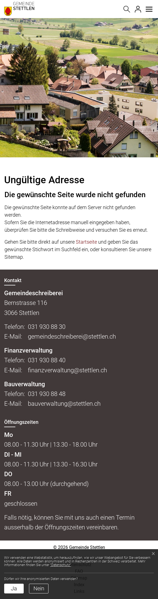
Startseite (86, 242)
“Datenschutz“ (60, 565)
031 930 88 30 (46, 326)
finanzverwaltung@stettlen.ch (67, 370)
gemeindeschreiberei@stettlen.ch (72, 336)
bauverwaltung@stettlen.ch (64, 403)
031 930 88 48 (46, 393)
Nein (38, 588)
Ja (14, 588)
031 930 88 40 (46, 360)
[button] (149, 9)
